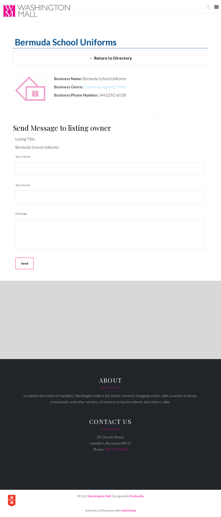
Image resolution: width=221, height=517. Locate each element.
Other (121, 86)
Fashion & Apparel (99, 86)
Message (21, 213)
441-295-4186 (116, 449)
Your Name (22, 156)
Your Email (22, 185)
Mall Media (128, 510)
